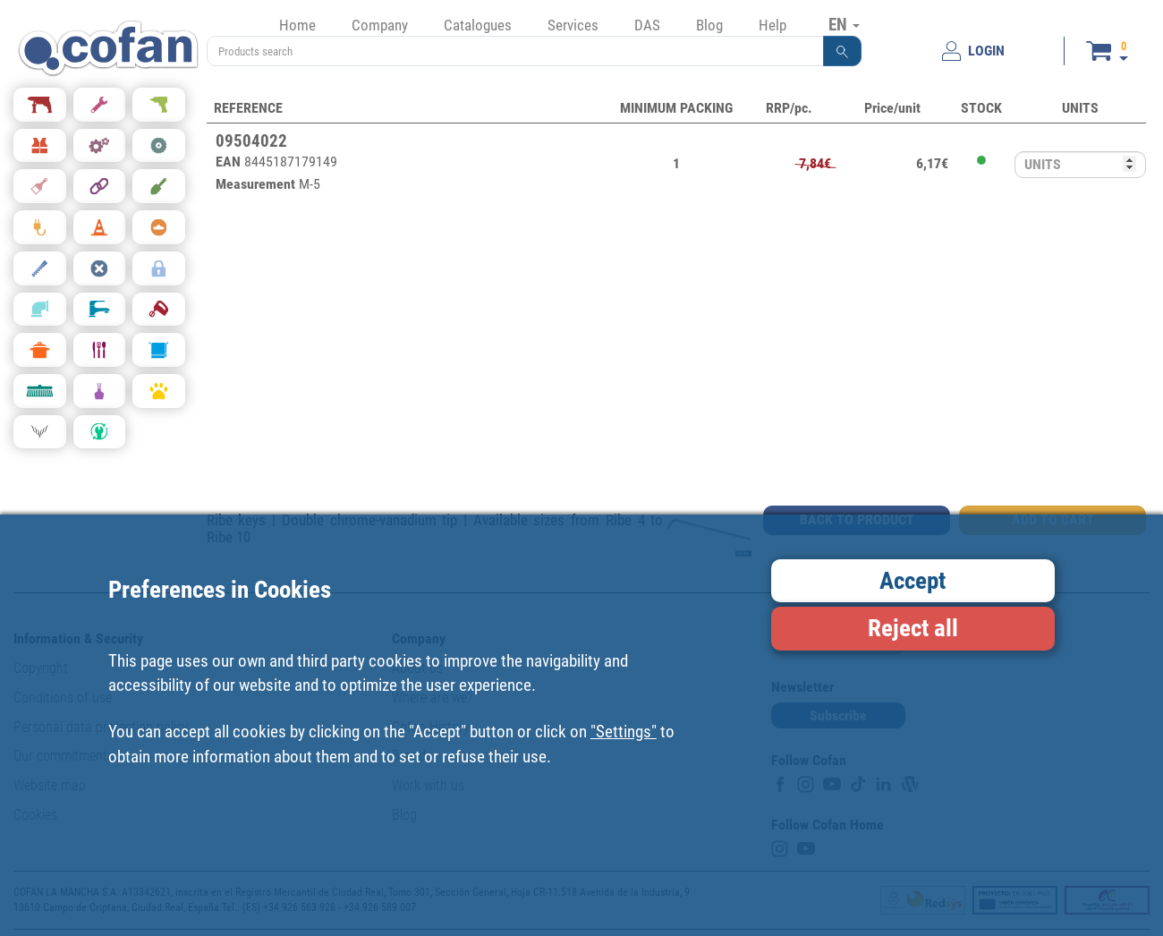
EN (844, 24)
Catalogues (478, 25)
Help (772, 25)
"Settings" (623, 731)
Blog (709, 25)
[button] (842, 51)
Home (297, 25)
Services (573, 25)
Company (380, 25)
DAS (647, 25)
